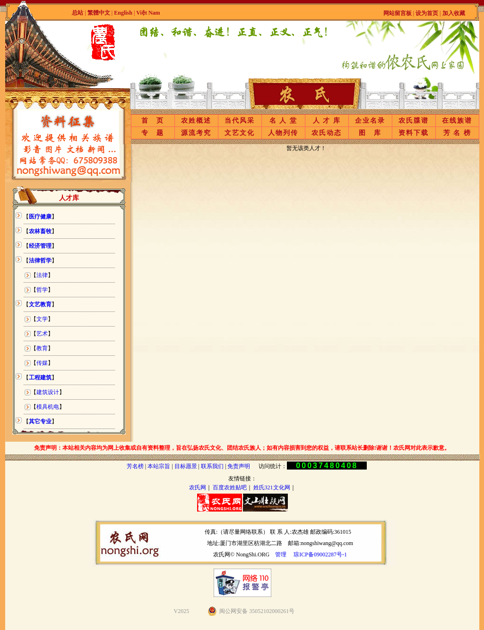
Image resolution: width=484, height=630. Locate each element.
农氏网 (197, 487)
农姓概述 (196, 120)
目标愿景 (185, 466)
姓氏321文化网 (271, 487)
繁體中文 (98, 12)
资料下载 (413, 132)
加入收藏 (453, 13)
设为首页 (426, 13)
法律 (42, 275)
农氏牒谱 (413, 120)
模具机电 (47, 406)
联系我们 (212, 466)
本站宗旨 (158, 466)
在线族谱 (457, 120)
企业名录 (370, 120)
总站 (77, 12)
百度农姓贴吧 (230, 487)
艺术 (42, 333)
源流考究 (196, 132)
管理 (280, 554)
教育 (42, 348)
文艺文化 (240, 132)
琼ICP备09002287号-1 (320, 554)
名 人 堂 (283, 120)
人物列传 (283, 132)
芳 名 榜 (457, 132)
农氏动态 (326, 132)
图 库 (370, 132)
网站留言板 (397, 13)
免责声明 (238, 466)
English (124, 12)
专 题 (152, 132)
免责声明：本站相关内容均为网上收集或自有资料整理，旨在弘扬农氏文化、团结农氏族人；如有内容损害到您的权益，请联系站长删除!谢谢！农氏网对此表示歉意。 (242, 448)
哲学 (42, 289)
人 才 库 (327, 120)
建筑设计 (47, 392)
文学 (42, 319)
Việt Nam (148, 12)
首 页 (152, 120)
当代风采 (240, 120)
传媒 (42, 363)
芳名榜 (135, 466)
